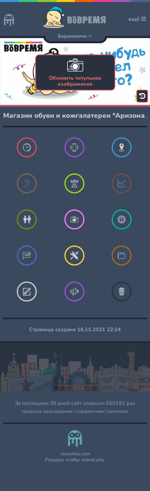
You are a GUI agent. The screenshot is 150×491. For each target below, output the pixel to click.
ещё (137, 19)
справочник (90, 411)
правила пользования (47, 411)
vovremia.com (75, 454)
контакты (117, 411)
